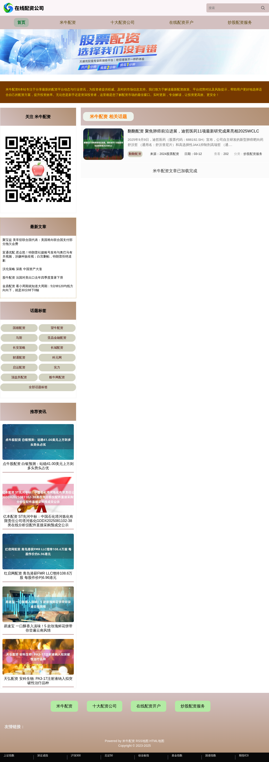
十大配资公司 (122, 22)
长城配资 (57, 347)
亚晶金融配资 (57, 337)
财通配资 (19, 357)
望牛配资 (57, 328)
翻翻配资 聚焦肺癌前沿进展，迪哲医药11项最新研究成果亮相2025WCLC (193, 131)
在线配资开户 (181, 22)
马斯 (19, 337)
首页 (21, 22)
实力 (57, 367)
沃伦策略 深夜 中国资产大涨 (22, 269)
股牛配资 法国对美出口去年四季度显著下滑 (32, 277)
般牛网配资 (57, 377)
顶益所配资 (19, 377)
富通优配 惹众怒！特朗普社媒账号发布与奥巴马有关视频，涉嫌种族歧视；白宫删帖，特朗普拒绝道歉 (37, 256)
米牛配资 (68, 22)
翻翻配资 (135, 154)
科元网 (57, 357)
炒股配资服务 (240, 22)
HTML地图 (156, 741)
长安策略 (19, 347)
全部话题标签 (38, 387)
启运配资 (19, 367)
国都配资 (19, 328)
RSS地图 (142, 741)
